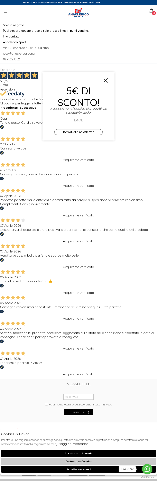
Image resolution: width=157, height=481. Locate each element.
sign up (81, 412)
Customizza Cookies (78, 461)
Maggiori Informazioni (73, 444)
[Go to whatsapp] (147, 469)
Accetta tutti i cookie (78, 453)
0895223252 (11, 59)
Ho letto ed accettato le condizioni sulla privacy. (78, 404)
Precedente (9, 108)
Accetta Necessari (78, 469)
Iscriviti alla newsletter (78, 132)
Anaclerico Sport (78, 12)
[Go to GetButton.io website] (147, 477)
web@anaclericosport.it (19, 53)
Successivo (28, 108)
